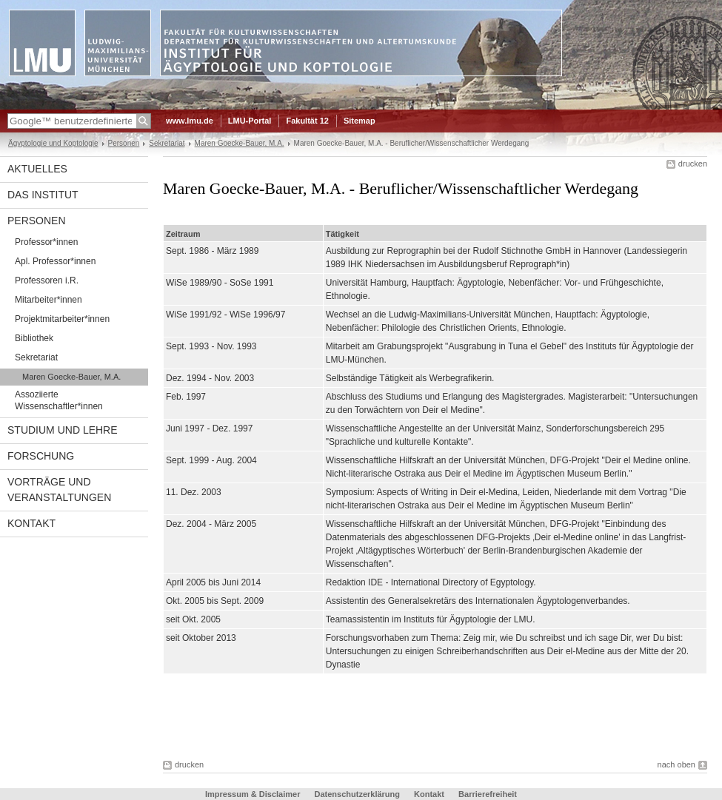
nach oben (676, 764)
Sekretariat (166, 143)
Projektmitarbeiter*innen (62, 319)
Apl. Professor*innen (55, 261)
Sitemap (359, 120)
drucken (692, 163)
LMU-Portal (250, 120)
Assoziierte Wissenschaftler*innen (59, 400)
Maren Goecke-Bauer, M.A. (239, 143)
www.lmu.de (189, 120)
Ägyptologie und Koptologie (53, 143)
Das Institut (42, 195)
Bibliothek (34, 338)
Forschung (40, 456)
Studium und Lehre (62, 430)
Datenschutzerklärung (357, 794)
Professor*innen (46, 242)
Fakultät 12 (307, 120)
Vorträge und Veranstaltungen (59, 489)
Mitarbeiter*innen (48, 300)
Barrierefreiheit (487, 794)
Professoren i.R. (46, 280)
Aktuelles (37, 169)
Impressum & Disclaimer (252, 794)
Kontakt (31, 523)
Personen (124, 143)
